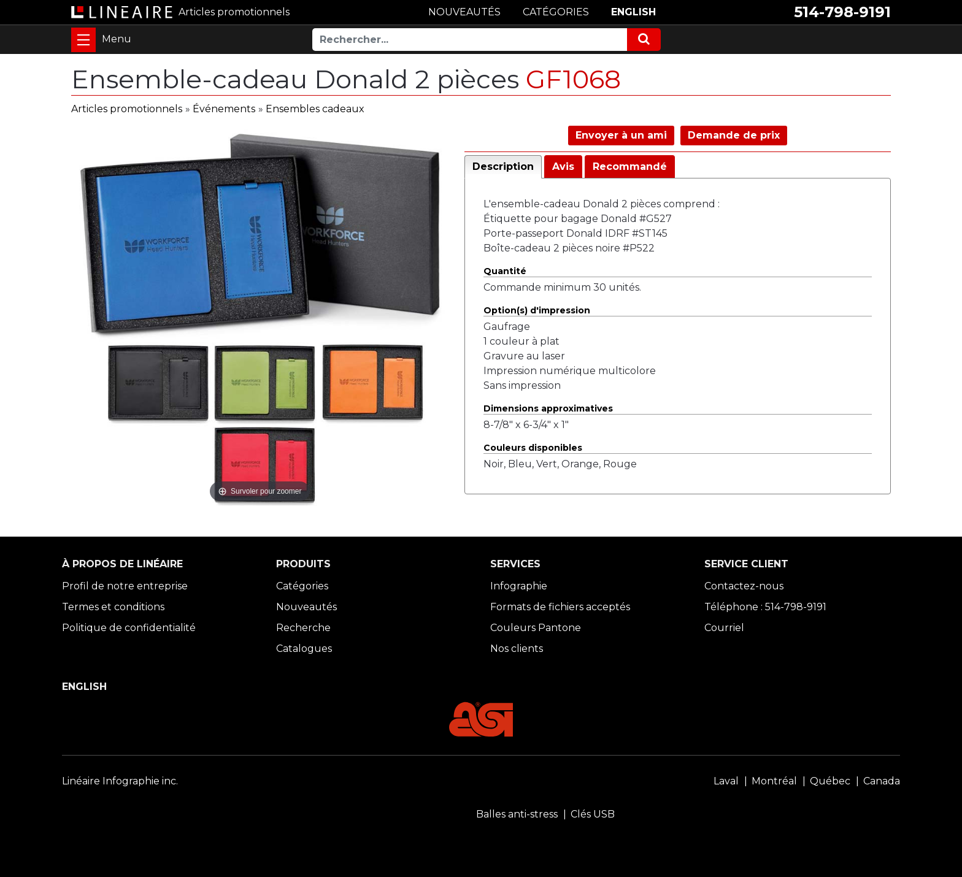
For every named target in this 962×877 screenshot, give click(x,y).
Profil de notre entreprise (125, 586)
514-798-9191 (842, 12)
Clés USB (593, 814)
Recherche (303, 628)
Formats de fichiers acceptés (560, 607)
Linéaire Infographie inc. (120, 781)
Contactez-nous (743, 586)
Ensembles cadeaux (315, 109)
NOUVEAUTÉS (464, 12)
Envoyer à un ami (621, 135)
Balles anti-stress (517, 814)
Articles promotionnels (126, 109)
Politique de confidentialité (129, 628)
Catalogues (304, 648)
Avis (563, 166)
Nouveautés (306, 607)
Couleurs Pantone (535, 628)
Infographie (518, 586)
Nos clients (516, 648)
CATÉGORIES (556, 12)
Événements (224, 109)
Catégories (302, 586)
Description (503, 166)
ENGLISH (633, 12)
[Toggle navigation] (83, 40)
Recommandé (630, 166)
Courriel (724, 628)
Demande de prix (734, 135)
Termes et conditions (113, 607)
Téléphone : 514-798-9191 (765, 607)
